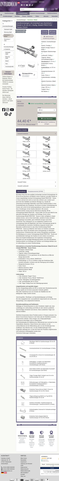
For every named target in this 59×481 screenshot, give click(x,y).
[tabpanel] (36, 264)
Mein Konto (24, 458)
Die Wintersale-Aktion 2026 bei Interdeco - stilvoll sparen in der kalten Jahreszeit (7, 99)
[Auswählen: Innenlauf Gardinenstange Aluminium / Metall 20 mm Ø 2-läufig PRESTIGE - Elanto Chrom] (26, 161)
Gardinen (17, 16)
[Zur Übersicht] (55, 19)
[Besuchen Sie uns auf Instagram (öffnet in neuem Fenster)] (24, 4)
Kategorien (7, 21)
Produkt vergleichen (53, 32)
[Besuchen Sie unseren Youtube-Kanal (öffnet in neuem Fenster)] (27, 4)
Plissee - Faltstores (27, 16)
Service (41, 2)
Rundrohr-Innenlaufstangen (37, 13)
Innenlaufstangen (22, 13)
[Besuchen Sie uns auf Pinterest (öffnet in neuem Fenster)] (29, 4)
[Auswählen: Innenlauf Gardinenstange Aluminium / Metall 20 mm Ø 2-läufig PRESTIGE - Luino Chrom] (47, 154)
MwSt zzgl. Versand (30, 124)
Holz (6, 63)
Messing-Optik (8, 32)
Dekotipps (25, 2)
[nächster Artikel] (56, 19)
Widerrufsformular (25, 470)
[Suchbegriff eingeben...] (32, 9)
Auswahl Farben (37, 182)
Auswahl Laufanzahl (37, 186)
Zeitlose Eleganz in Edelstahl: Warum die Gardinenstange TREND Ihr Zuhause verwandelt (7, 80)
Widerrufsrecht (24, 469)
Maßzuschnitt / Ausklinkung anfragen (48, 37)
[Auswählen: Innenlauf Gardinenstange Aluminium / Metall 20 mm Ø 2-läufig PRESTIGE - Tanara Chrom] (47, 146)
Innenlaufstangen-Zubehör (9, 46)
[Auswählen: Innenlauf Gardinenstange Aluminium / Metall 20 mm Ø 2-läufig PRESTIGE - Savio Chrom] (47, 139)
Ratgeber (34, 2)
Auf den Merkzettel (44, 32)
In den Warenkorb (46, 118)
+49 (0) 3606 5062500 (9, 467)
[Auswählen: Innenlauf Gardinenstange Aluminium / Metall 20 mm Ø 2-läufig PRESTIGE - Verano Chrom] (47, 161)
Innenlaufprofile (9, 66)
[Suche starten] (45, 9)
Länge (39, 107)
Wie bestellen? (24, 472)
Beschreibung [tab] (21, 191)
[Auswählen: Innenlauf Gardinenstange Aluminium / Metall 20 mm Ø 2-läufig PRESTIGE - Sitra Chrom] (26, 146)
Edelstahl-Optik (8, 29)
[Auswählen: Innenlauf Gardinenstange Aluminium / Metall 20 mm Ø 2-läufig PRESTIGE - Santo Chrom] (26, 139)
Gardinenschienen (52, 13)
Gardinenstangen (9, 13)
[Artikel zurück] (53, 19)
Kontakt (23, 474)
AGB (22, 465)
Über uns (23, 476)
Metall (7, 61)
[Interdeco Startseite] (8, 3)
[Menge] (47, 115)
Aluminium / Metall (7, 35)
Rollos (37, 16)
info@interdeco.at (7, 470)
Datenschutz (24, 467)
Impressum (24, 461)
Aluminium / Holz (7, 40)
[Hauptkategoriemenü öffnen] (1, 14)
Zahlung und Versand (26, 463)
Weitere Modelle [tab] (22, 130)
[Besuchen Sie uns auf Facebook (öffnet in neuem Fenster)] (22, 4)
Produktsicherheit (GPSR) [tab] (35, 191)
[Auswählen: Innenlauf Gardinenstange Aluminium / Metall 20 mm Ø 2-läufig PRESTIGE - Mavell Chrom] (47, 169)
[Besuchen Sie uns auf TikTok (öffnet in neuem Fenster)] (32, 4)
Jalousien (46, 16)
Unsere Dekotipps (8, 73)
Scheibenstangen (7, 16)
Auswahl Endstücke (37, 133)
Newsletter (23, 460)
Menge (39, 113)
